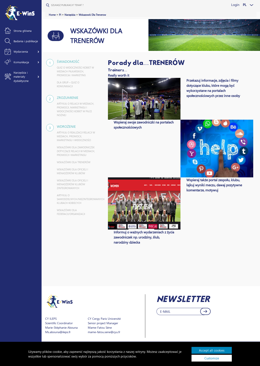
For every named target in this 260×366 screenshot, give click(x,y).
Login (235, 4)
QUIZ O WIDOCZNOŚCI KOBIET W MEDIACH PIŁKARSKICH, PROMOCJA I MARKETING (75, 71)
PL (244, 4)
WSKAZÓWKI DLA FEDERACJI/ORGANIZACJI (71, 212)
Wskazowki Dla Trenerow (92, 14)
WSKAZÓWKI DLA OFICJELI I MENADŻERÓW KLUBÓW (72, 171)
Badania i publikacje (26, 41)
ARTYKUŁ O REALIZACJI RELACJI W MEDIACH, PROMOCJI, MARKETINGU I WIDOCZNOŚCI (76, 136)
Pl (60, 14)
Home (52, 14)
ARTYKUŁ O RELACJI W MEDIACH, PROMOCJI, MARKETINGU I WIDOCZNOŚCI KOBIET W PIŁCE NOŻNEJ (75, 109)
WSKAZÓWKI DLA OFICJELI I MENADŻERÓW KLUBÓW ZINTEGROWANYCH (72, 184)
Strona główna (23, 30)
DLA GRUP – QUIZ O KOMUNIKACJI (68, 84)
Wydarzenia (21, 51)
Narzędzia (69, 14)
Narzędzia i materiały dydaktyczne (21, 77)
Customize (211, 358)
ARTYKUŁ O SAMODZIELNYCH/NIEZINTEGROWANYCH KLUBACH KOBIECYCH (76, 199)
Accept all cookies (211, 350)
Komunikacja (21, 62)
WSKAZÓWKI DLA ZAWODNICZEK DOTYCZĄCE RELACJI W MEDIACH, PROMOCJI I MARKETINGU (76, 151)
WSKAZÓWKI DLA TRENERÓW (73, 162)
